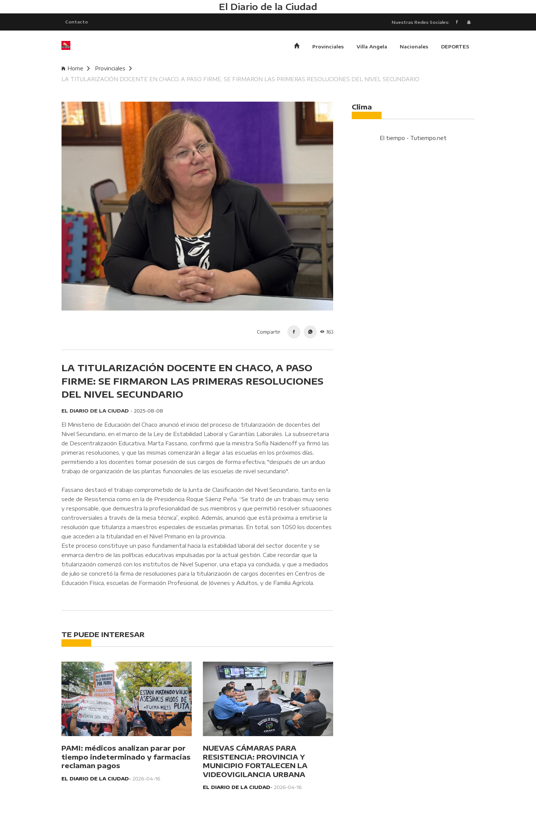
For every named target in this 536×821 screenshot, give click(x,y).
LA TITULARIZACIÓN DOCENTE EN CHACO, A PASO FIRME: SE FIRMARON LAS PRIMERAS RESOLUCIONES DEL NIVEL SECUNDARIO (240, 79)
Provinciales (328, 47)
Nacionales (414, 47)
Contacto (76, 21)
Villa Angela (372, 47)
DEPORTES (455, 47)
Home (75, 68)
